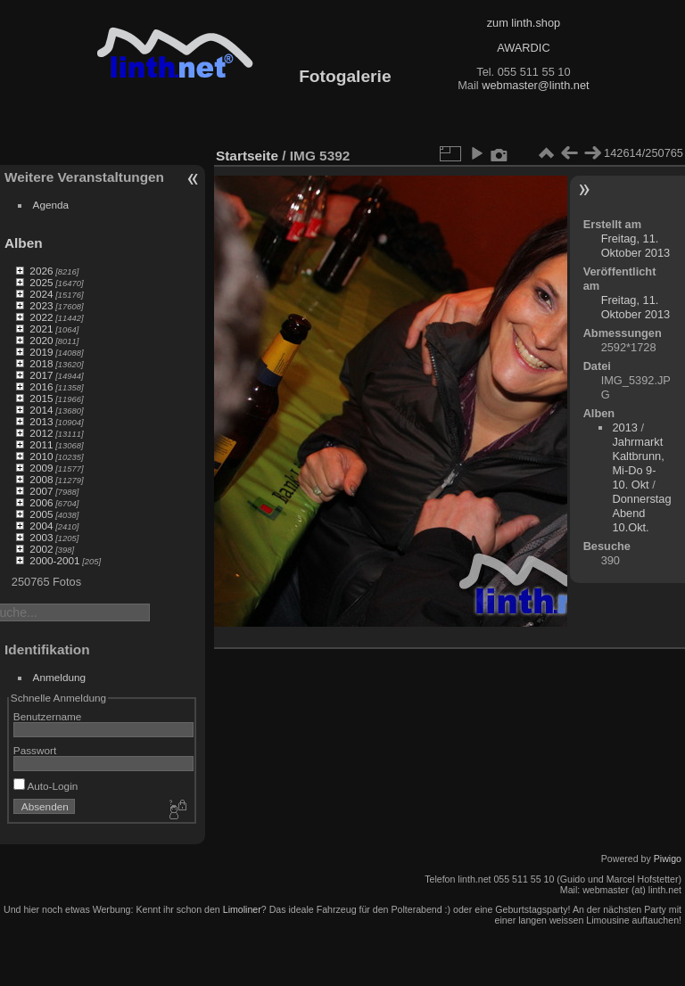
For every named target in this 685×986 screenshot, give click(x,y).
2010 (41, 456)
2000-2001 (54, 560)
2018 (41, 363)
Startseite (247, 155)
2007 (41, 491)
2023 (41, 305)
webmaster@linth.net (535, 85)
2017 (41, 375)
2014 (41, 409)
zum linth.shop (524, 22)
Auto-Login (45, 786)
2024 (41, 294)
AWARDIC (523, 47)
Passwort (34, 750)
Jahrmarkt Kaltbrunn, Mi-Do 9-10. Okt (638, 463)
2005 (41, 514)
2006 (41, 502)
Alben (23, 243)
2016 (41, 386)
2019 (41, 351)
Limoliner (242, 909)
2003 (41, 537)
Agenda (51, 204)
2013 (41, 421)
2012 (41, 433)
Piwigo (667, 858)
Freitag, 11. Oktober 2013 (636, 245)
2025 (41, 282)
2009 (41, 467)
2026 (41, 270)
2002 (41, 549)
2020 (41, 340)
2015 (41, 398)
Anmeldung (60, 677)
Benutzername (47, 716)
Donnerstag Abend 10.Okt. (641, 513)
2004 (41, 525)
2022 (41, 317)
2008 (41, 479)
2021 (41, 328)
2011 (41, 444)
